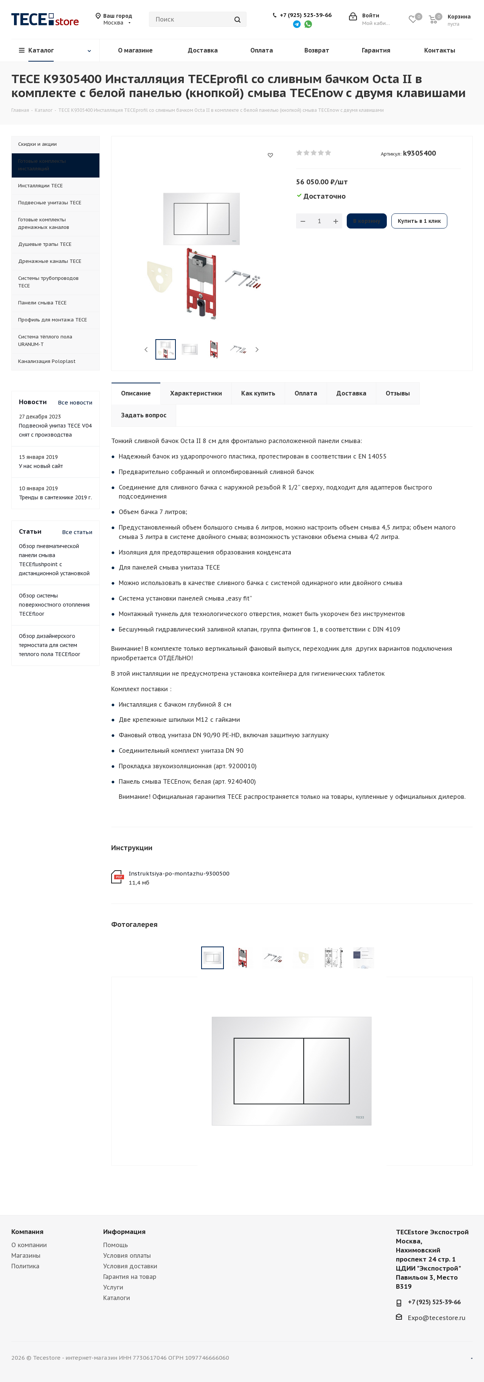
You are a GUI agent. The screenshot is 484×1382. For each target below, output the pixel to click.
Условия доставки (130, 1266)
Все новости (75, 402)
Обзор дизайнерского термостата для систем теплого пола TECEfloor (49, 645)
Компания (27, 1232)
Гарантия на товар (130, 1276)
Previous (146, 349)
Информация (124, 1232)
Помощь (115, 1245)
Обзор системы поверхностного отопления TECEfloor (54, 604)
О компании (29, 1245)
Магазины (25, 1255)
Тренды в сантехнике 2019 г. (55, 497)
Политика (25, 1266)
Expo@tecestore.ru (436, 1318)
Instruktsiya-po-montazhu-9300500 (179, 873)
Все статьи (77, 532)
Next (256, 349)
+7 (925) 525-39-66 (306, 15)
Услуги (113, 1287)
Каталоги (116, 1298)
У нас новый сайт (41, 466)
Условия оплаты (127, 1255)
